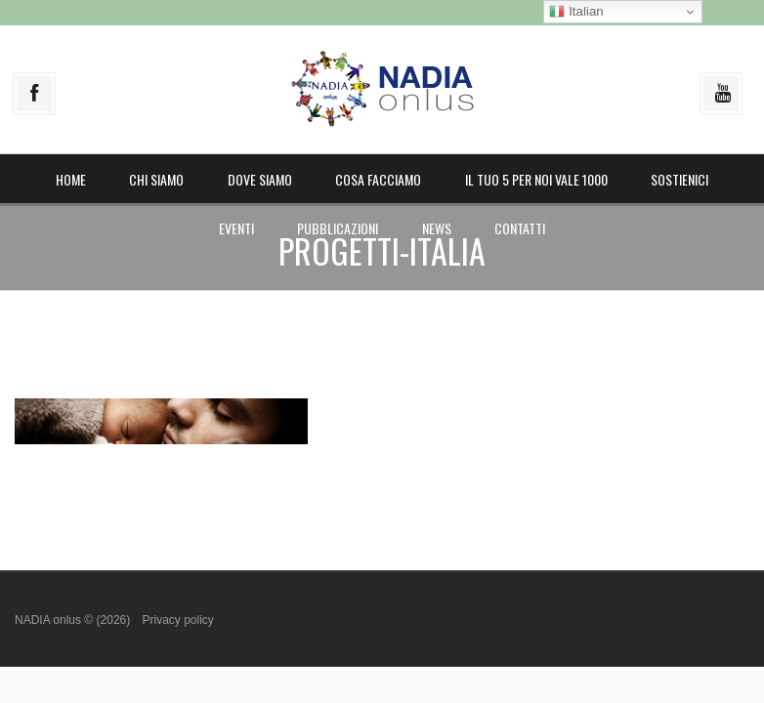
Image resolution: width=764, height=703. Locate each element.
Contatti (519, 228)
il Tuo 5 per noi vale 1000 (536, 179)
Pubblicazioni (337, 228)
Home (71, 179)
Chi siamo (156, 179)
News (436, 228)
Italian (576, 12)
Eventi (236, 228)
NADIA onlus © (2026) (74, 620)
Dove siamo (260, 179)
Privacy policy (177, 620)
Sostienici (679, 179)
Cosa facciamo (378, 179)
